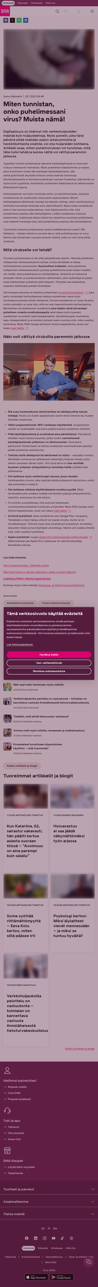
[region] (49, 643)
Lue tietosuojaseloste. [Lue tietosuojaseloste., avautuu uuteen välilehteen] (20, 644)
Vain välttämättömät (49, 662)
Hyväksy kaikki (49, 654)
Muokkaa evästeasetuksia (49, 671)
